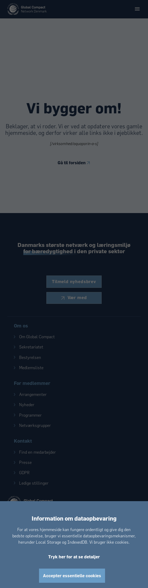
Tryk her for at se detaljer (74, 556)
